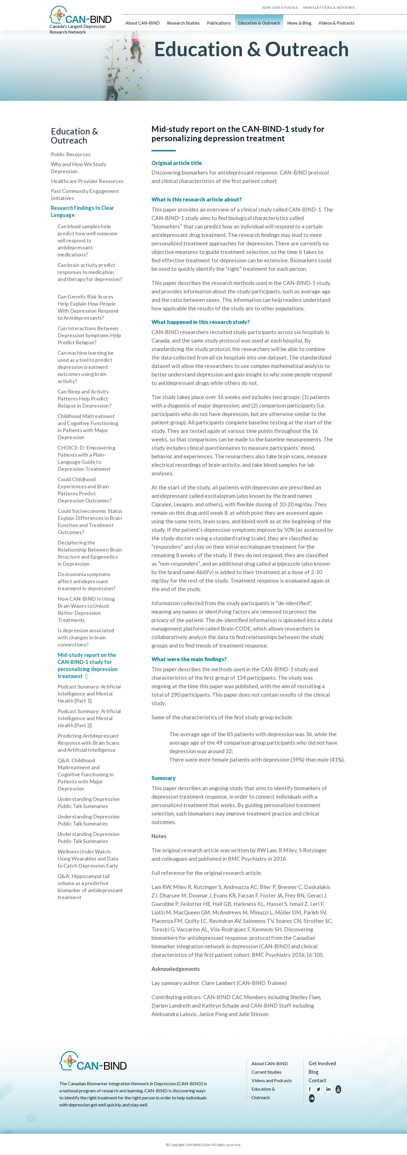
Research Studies (183, 22)
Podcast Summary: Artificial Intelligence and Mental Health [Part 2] (89, 718)
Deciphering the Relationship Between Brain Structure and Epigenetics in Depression (90, 553)
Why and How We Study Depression (78, 167)
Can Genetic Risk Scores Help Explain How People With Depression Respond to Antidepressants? (88, 307)
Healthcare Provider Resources (87, 181)
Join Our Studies (279, 7)
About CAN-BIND (142, 22)
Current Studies (267, 1072)
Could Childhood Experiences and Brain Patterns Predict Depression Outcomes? (85, 490)
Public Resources (71, 154)
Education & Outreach (259, 22)
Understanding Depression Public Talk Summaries (89, 802)
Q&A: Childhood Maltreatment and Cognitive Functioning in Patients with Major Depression (86, 774)
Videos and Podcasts (272, 1080)
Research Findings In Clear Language (82, 211)
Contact (316, 1080)
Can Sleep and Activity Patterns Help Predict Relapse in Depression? (84, 398)
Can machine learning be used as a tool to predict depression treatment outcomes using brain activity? (86, 367)
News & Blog (299, 22)
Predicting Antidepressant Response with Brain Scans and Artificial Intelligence (88, 743)
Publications (219, 22)
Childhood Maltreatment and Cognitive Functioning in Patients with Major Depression (88, 426)
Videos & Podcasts (336, 22)
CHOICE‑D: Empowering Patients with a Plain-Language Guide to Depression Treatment (86, 458)
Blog (313, 1072)
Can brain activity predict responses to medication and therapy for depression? (90, 272)
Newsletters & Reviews (329, 7)
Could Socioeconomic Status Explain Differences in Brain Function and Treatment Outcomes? (90, 521)
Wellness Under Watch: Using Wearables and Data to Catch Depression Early (88, 858)
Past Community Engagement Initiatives (85, 194)
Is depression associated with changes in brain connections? (86, 637)
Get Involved (321, 1063)
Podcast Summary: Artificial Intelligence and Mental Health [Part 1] (89, 693)
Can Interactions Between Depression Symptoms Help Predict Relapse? (89, 335)
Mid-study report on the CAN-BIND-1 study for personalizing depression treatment (88, 665)
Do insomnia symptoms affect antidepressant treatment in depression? (87, 581)
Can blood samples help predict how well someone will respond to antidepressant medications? (88, 240)
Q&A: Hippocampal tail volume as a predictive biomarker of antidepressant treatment (90, 886)
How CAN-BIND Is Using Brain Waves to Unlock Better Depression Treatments (86, 609)
